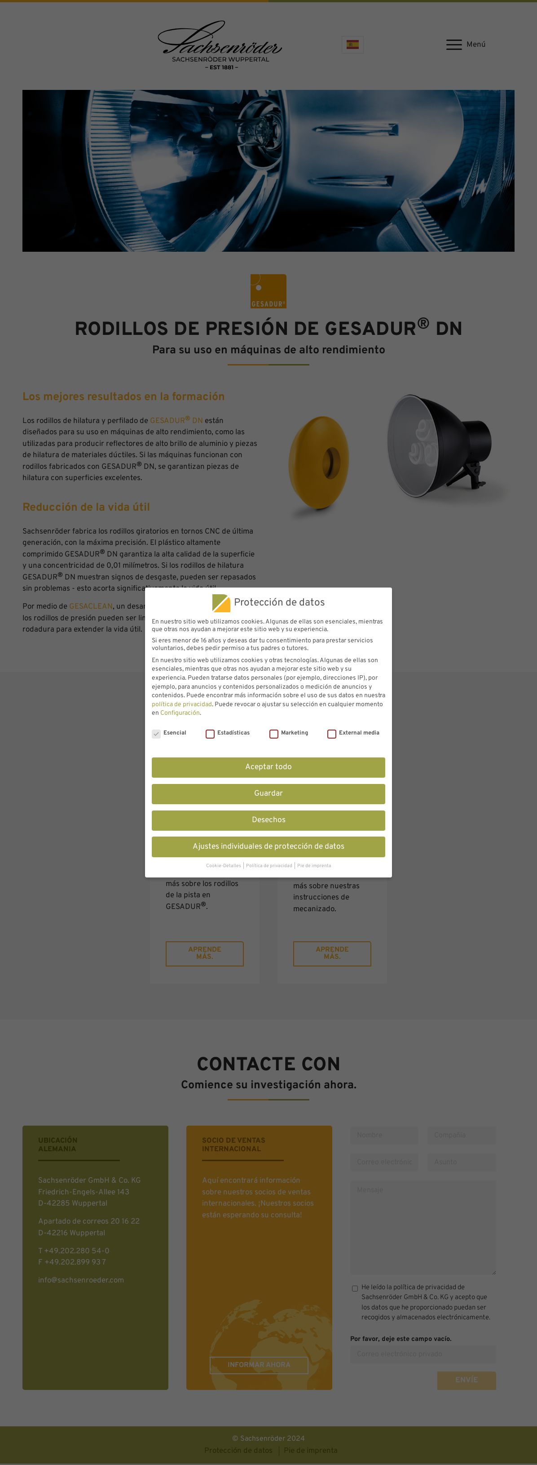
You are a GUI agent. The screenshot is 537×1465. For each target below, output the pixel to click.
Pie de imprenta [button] (314, 866)
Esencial (169, 733)
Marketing (288, 733)
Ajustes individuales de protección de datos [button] (268, 847)
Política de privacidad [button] (269, 866)
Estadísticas (228, 733)
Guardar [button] (268, 794)
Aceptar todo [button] (268, 767)
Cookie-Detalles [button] (224, 866)
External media (353, 733)
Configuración (180, 713)
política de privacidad (182, 704)
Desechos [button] (269, 820)
